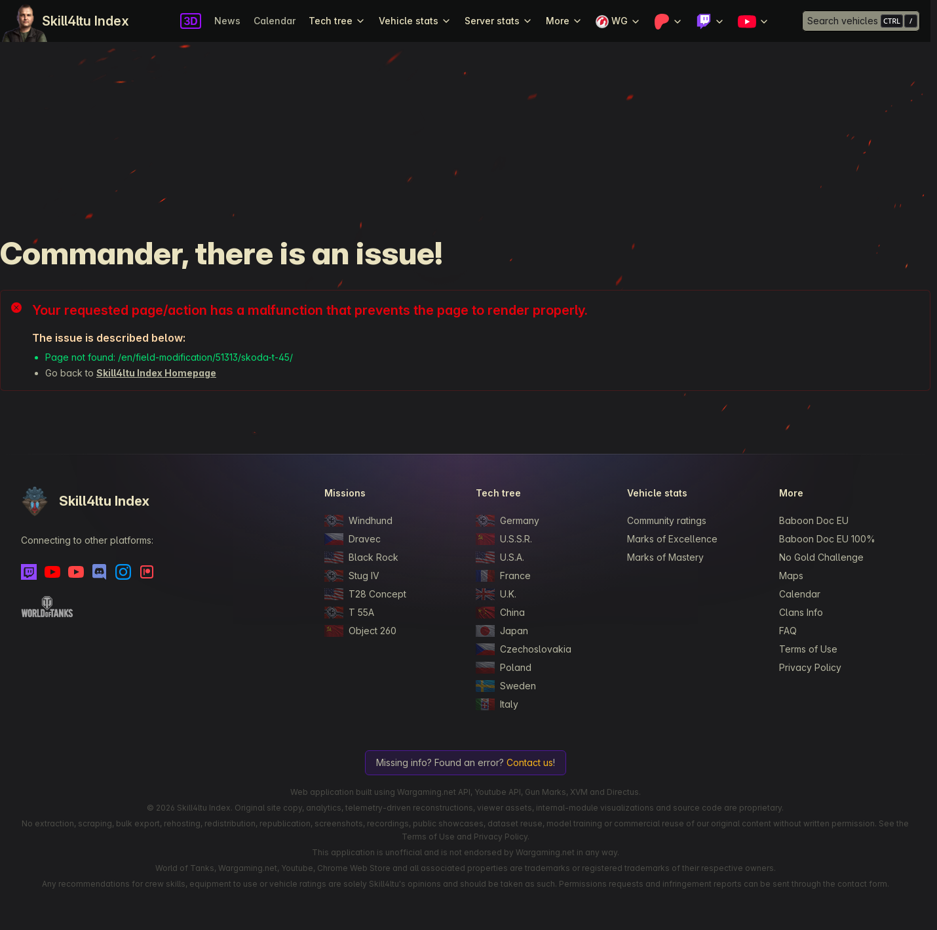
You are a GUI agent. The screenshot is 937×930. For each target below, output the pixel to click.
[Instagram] (123, 572)
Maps (791, 575)
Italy (497, 704)
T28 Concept (365, 594)
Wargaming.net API (433, 792)
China (500, 612)
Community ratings (666, 520)
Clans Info (801, 612)
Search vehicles (842, 20)
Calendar (275, 20)
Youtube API (497, 792)
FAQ (788, 630)
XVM (579, 792)
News (227, 20)
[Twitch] (29, 572)
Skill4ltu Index (85, 21)
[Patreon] (147, 572)
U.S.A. (500, 557)
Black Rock (361, 557)
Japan (502, 631)
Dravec (352, 539)
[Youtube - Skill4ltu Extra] (76, 572)
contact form (862, 884)
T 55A (349, 612)
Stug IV (351, 576)
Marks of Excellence (672, 538)
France (503, 576)
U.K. (496, 594)
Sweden (506, 686)
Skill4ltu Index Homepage (156, 372)
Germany (507, 521)
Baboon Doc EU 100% (827, 538)
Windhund (358, 521)
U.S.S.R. (504, 539)
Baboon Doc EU (814, 520)
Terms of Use (808, 649)
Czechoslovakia (523, 649)
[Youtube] (52, 572)
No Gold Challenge (821, 557)
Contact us (530, 762)
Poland (503, 668)
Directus (623, 792)
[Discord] (99, 572)
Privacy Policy (810, 667)
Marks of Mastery (665, 557)
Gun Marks (545, 792)
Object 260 (360, 631)
